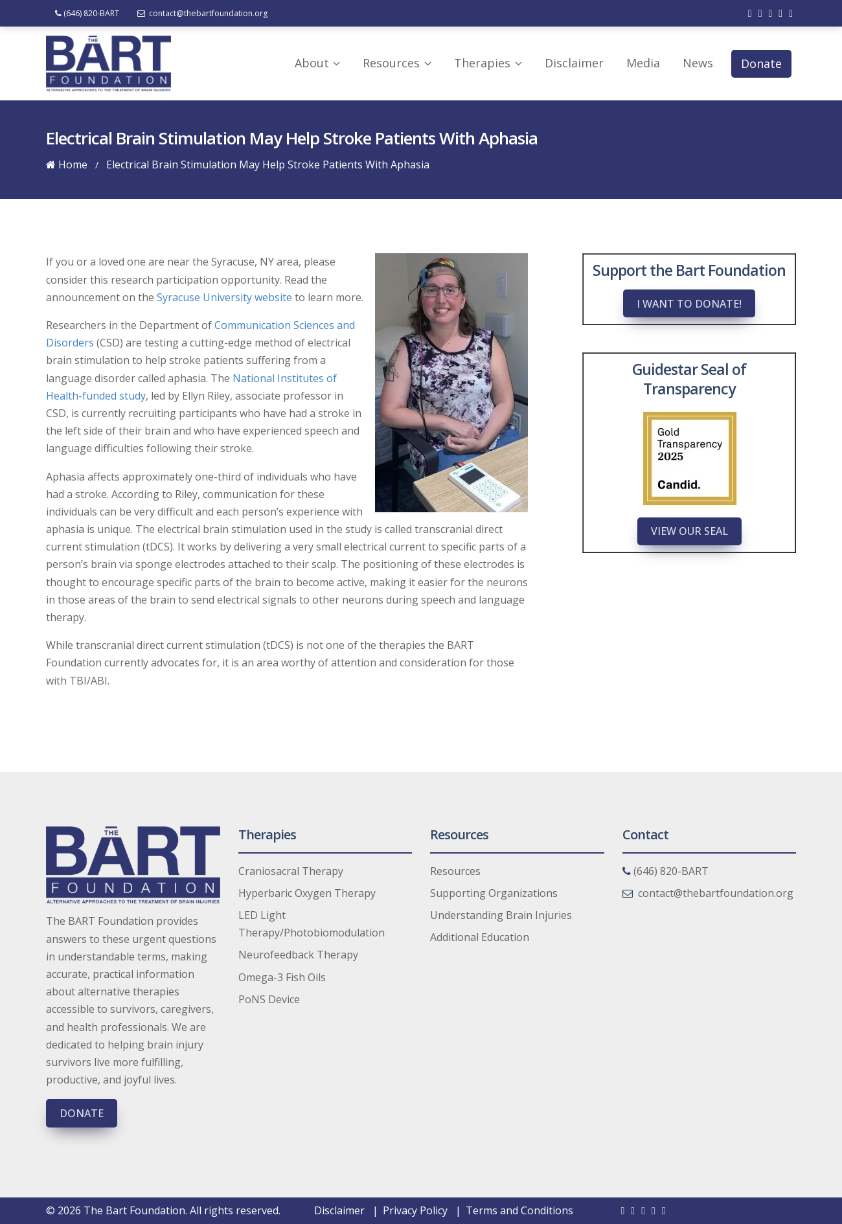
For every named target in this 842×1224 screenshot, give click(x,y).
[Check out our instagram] (791, 13)
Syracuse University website (224, 297)
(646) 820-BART (87, 13)
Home (66, 164)
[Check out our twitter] (760, 13)
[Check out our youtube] (780, 13)
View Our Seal (689, 531)
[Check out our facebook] (750, 13)
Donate (82, 1113)
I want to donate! (689, 304)
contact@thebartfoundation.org (203, 13)
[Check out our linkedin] (770, 13)
